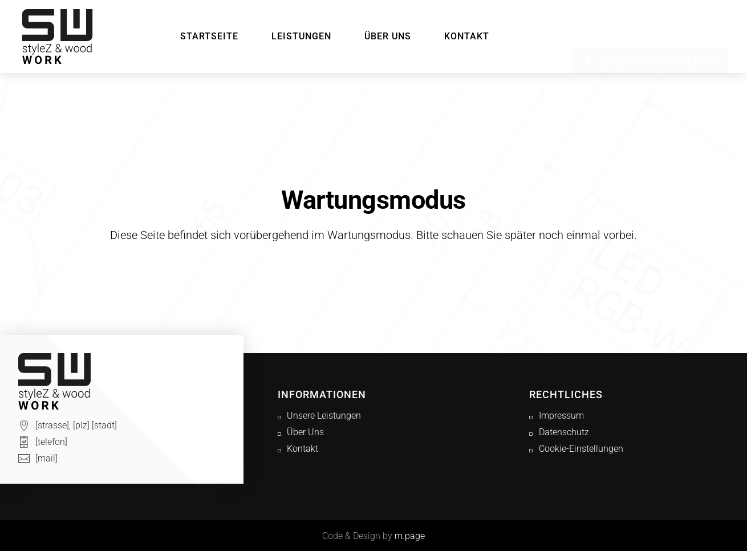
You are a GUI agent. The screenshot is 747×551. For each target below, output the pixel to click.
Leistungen (301, 36)
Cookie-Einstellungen (581, 448)
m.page (410, 535)
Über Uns (387, 36)
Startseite (209, 36)
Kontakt (466, 36)
